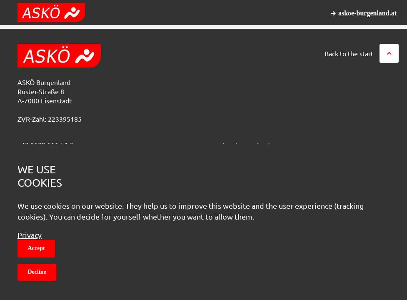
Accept (36, 248)
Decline (37, 272)
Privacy (29, 234)
